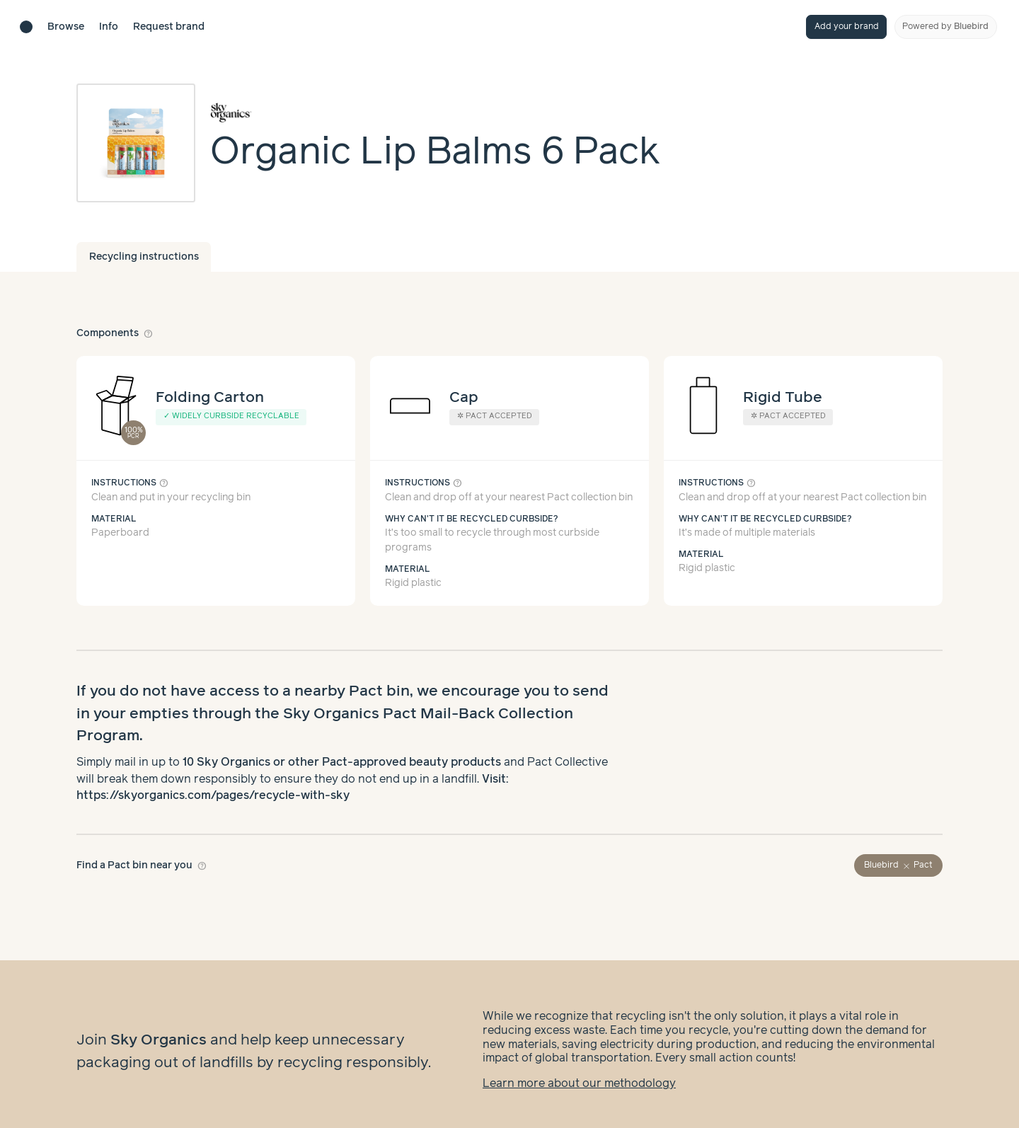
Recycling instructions (144, 257)
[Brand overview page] (435, 112)
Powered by (945, 26)
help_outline (149, 333)
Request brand (169, 27)
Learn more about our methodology (579, 1069)
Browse (65, 27)
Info (108, 27)
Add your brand (846, 26)
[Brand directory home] (26, 27)
